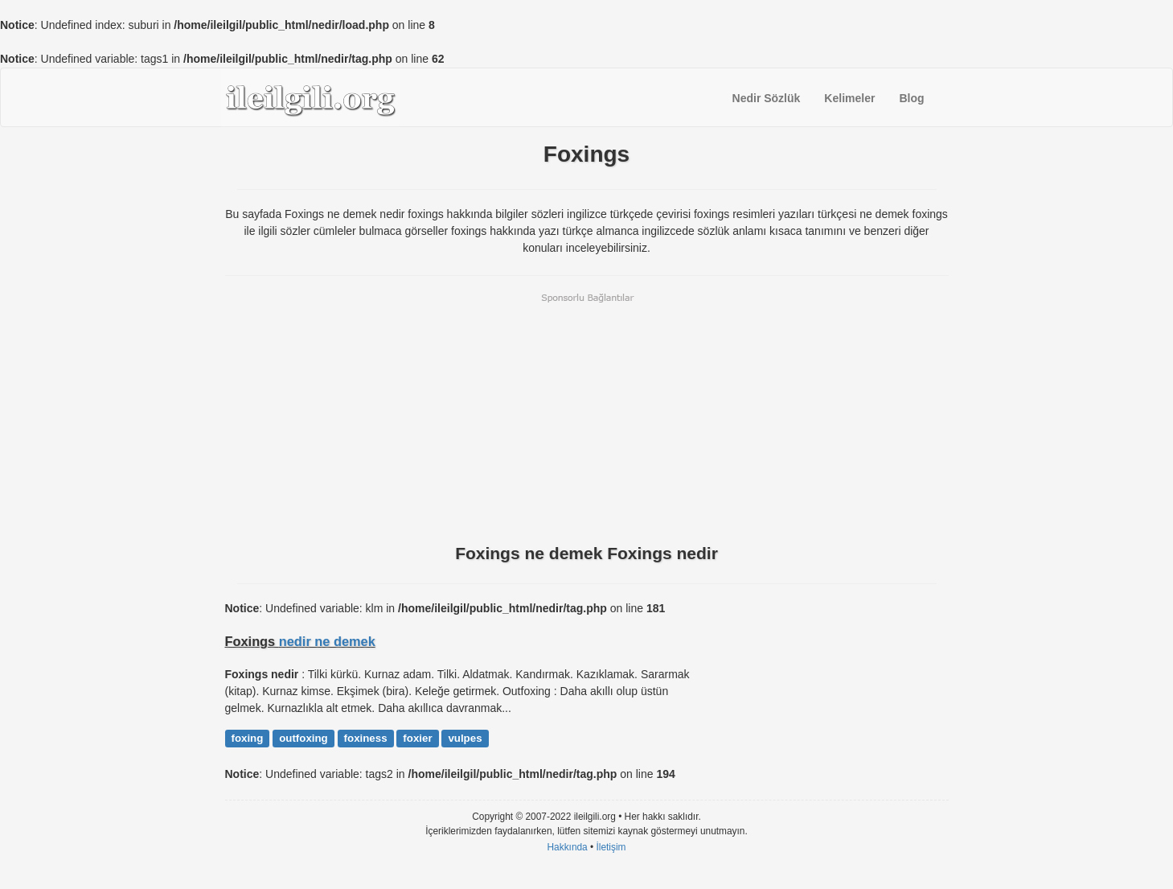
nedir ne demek (327, 641)
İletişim (611, 847)
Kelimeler (849, 98)
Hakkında (567, 847)
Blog (911, 98)
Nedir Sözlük (766, 98)
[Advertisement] (587, 416)
